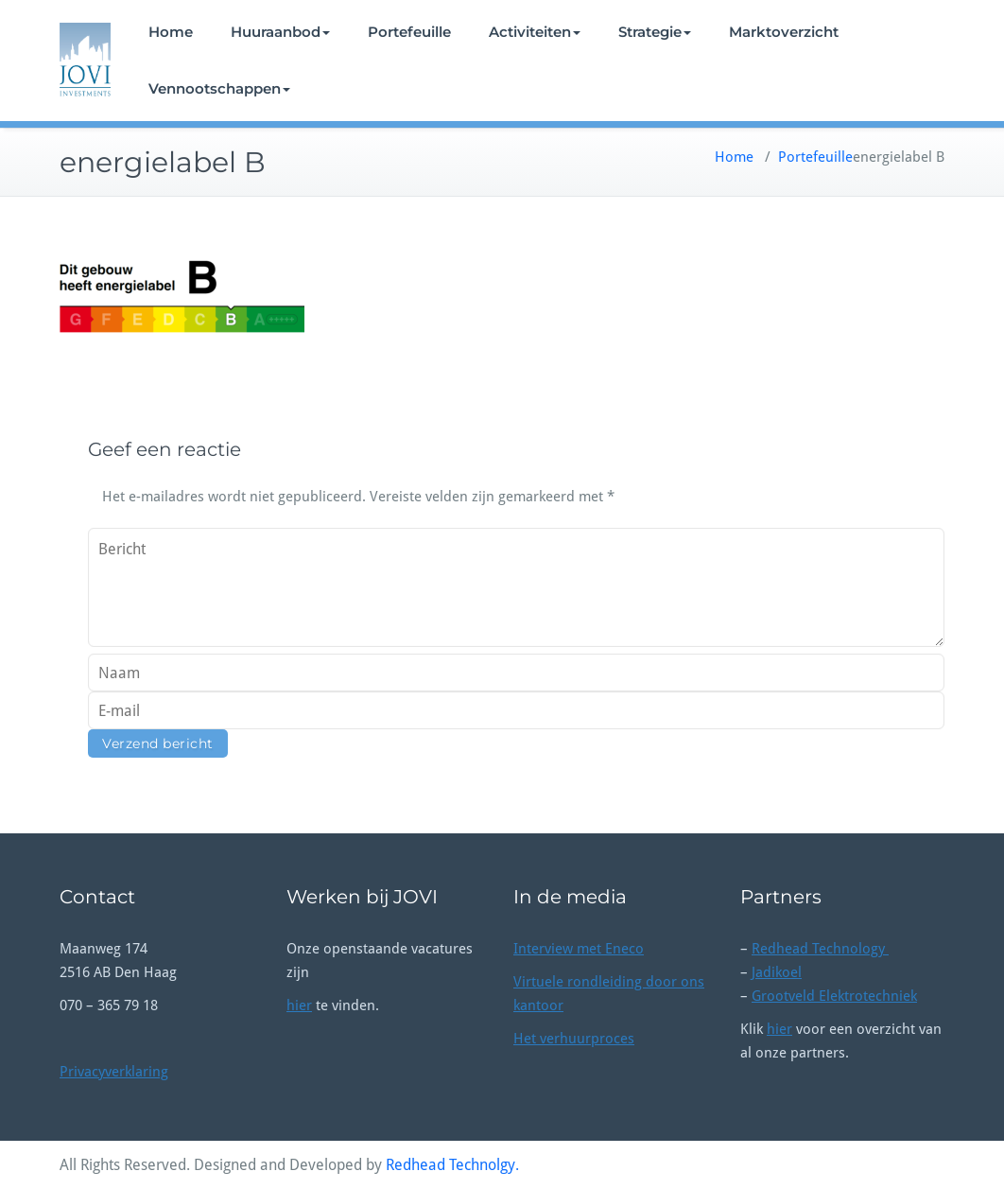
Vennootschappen (219, 88)
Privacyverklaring (114, 1071)
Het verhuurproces (573, 1038)
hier (299, 1005)
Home (170, 32)
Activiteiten (534, 32)
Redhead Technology (820, 948)
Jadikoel (777, 972)
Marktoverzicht (784, 32)
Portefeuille (409, 32)
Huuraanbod (280, 32)
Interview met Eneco (578, 948)
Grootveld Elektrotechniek (834, 996)
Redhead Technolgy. (452, 1165)
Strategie (654, 32)
